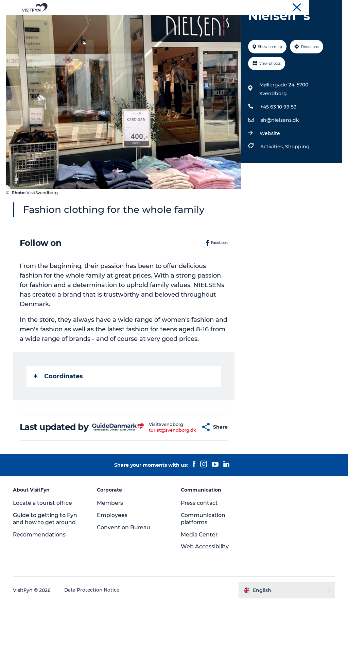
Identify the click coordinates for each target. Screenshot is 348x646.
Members (110, 545)
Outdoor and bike (150, 22)
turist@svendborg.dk (159, 467)
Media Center (200, 577)
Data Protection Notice (93, 632)
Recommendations (40, 577)
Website (269, 166)
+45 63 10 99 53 (278, 139)
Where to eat (199, 22)
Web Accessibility (205, 589)
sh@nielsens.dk (279, 152)
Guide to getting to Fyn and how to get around (46, 561)
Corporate (286, 6)
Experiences (101, 22)
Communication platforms (203, 561)
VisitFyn (261, 6)
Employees (112, 557)
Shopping (297, 179)
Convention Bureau (321, 6)
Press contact (200, 545)
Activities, (272, 179)
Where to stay (245, 22)
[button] (187, 464)
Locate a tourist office (44, 545)
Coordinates (59, 408)
